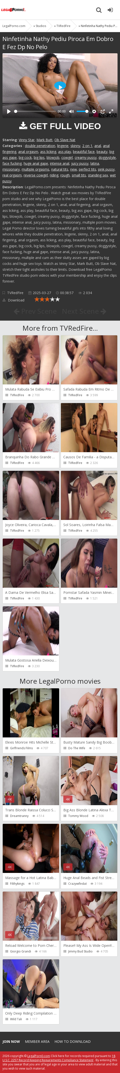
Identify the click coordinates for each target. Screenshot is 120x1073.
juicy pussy (79, 163)
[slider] (35, 111)
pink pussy (106, 169)
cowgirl (67, 157)
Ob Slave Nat (64, 139)
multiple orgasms (35, 169)
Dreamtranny (19, 816)
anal (97, 145)
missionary (11, 169)
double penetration (40, 145)
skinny (75, 145)
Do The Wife (76, 748)
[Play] (9, 111)
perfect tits (87, 169)
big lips (39, 157)
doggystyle (107, 157)
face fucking (12, 163)
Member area (37, 1041)
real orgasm (12, 175)
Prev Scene (35, 311)
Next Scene (84, 311)
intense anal (59, 163)
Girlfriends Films (21, 748)
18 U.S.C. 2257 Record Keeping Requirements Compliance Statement (58, 1058)
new (73, 169)
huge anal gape (36, 163)
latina (94, 163)
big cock (25, 157)
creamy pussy (86, 157)
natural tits (59, 169)
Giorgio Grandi (20, 951)
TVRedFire (15, 292)
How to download (72, 1041)
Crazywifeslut (77, 884)
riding (54, 175)
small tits (79, 175)
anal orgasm (28, 151)
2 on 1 (87, 145)
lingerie (63, 145)
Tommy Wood (78, 816)
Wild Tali (16, 1019)
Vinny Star (26, 139)
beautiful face (84, 151)
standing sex (98, 175)
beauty (102, 151)
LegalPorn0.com (38, 1056)
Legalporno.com (13, 10)
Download (13, 300)
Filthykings (17, 884)
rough (65, 175)
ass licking (48, 151)
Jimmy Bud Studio (80, 951)
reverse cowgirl (36, 175)
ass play (64, 151)
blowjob (53, 157)
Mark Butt (44, 139)
